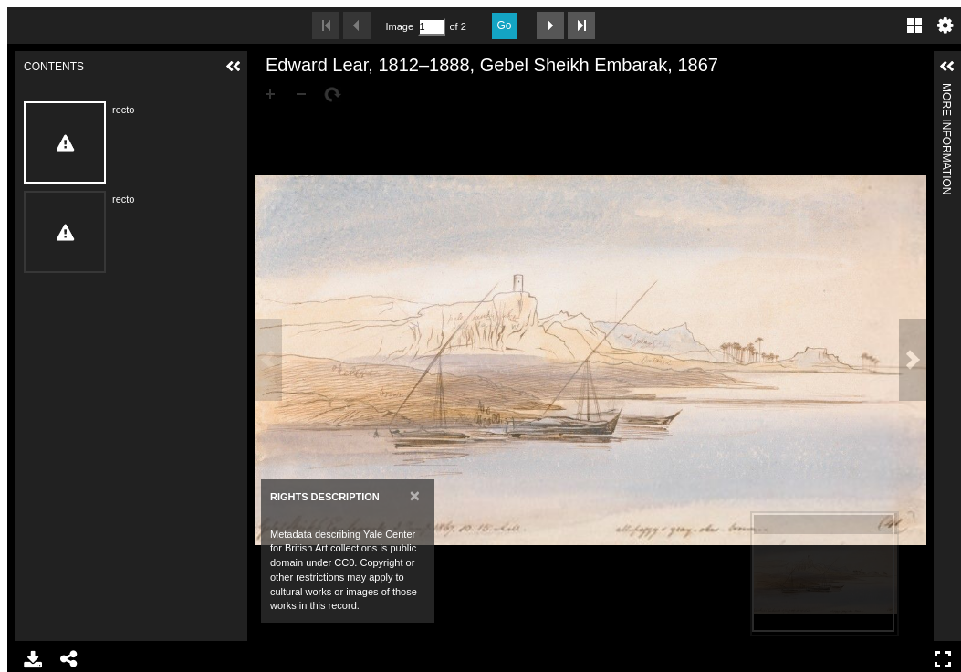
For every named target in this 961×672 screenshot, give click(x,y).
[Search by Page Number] (431, 27)
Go (504, 25)
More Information (946, 91)
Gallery (914, 25)
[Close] (414, 495)
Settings (945, 25)
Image (399, 26)
